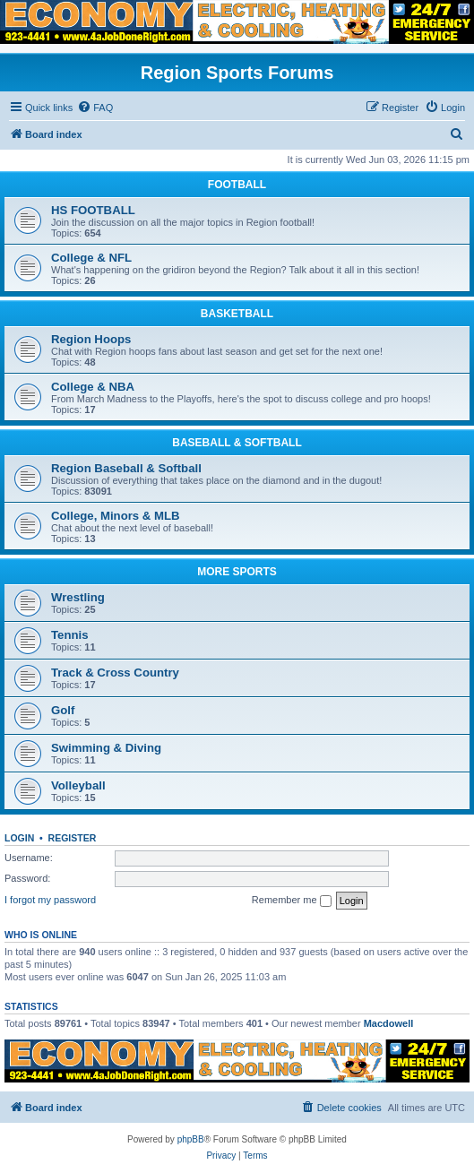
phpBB (190, 1139)
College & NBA (92, 386)
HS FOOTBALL (93, 210)
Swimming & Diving (106, 748)
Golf (62, 710)
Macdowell (389, 1023)
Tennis (70, 635)
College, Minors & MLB (115, 515)
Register (72, 837)
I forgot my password (50, 899)
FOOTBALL (237, 184)
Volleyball (78, 785)
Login (19, 837)
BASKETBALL (237, 313)
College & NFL (91, 257)
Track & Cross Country (115, 672)
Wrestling (78, 597)
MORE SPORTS (237, 571)
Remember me (292, 900)
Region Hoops (91, 339)
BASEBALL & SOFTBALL (236, 442)
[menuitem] (95, 107)
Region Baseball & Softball (126, 468)
